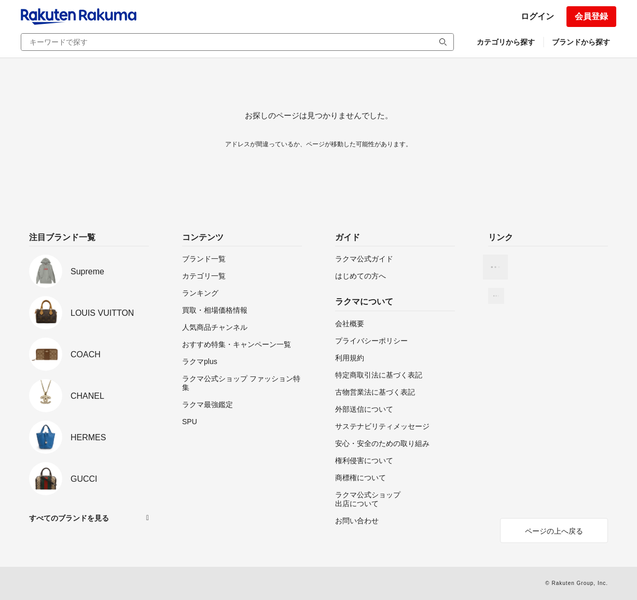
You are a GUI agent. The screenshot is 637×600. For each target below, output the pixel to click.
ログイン (537, 16)
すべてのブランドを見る (69, 518)
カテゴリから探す (506, 42)
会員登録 (591, 16)
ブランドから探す (581, 42)
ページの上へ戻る (554, 531)
